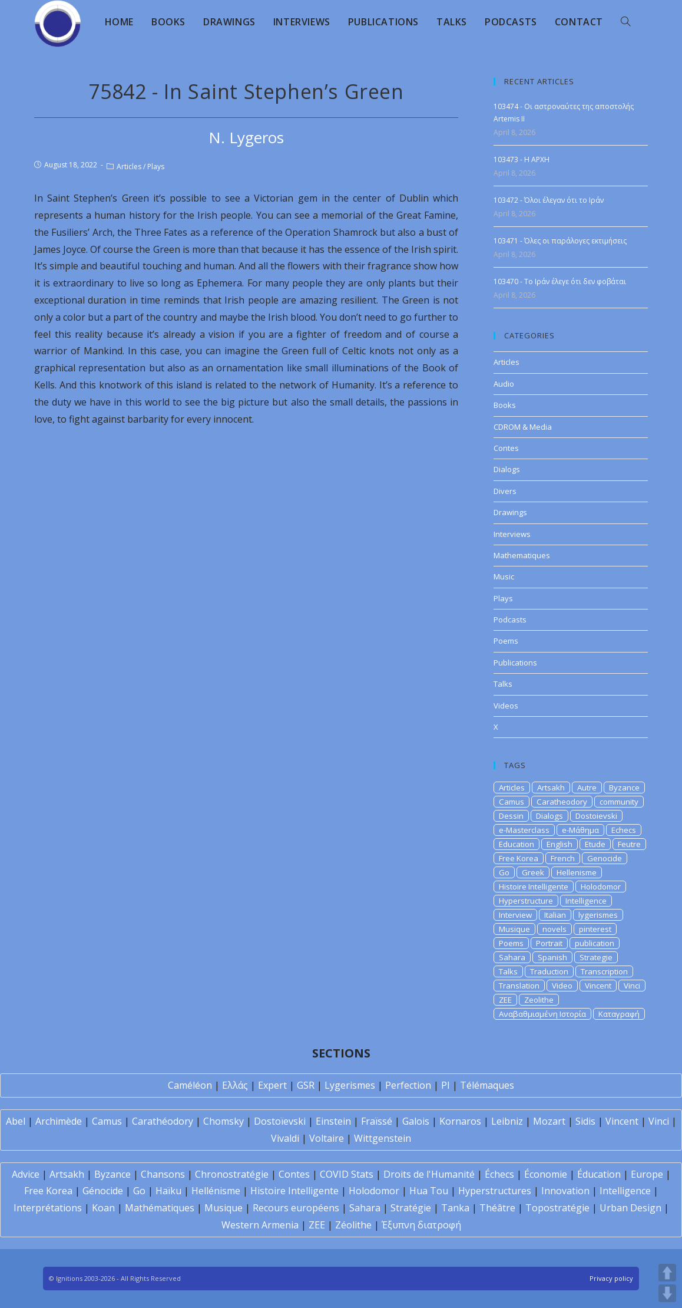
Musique (514, 929)
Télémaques (487, 1085)
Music (504, 576)
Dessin (511, 816)
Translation (519, 985)
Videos (506, 705)
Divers (505, 491)
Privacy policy (611, 1278)
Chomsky (223, 1121)
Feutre (629, 844)
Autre (587, 787)
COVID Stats (346, 1174)
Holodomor (601, 886)
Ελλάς (235, 1085)
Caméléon (190, 1085)
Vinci (632, 985)
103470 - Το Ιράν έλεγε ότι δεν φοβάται (560, 281)
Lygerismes (350, 1085)
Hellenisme (577, 872)
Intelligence (586, 900)
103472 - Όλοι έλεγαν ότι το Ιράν (549, 200)
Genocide (604, 858)
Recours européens (296, 1207)
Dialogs (507, 469)
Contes (506, 448)
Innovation (565, 1190)
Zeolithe (539, 999)
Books (505, 405)
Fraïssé (376, 1121)
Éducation (599, 1174)
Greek (533, 872)
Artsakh (551, 787)
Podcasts (510, 619)
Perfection (408, 1085)
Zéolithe (353, 1224)
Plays (155, 167)
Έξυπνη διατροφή (421, 1224)
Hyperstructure (526, 900)
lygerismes (598, 915)
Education (516, 844)
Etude (595, 844)
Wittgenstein (382, 1138)
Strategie (596, 957)
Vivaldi (285, 1138)
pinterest (595, 929)
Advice (25, 1174)
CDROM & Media (523, 426)
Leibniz (507, 1121)
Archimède (58, 1121)
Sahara (512, 957)
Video (562, 985)
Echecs (623, 830)
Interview (515, 915)
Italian (555, 915)
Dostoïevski (280, 1121)
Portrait (549, 943)
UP (667, 1272)
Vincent (598, 985)
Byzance (624, 787)
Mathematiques (522, 555)
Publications (515, 662)
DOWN (667, 1293)
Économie (545, 1174)
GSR (305, 1085)
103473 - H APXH (521, 159)
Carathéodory (162, 1121)
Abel (15, 1121)
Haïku (168, 1190)
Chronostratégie (232, 1174)
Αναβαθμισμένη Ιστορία (542, 1014)
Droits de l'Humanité (429, 1174)
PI (445, 1085)
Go (504, 872)
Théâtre (497, 1207)
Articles (129, 167)
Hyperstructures (494, 1190)
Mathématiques (159, 1207)
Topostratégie (557, 1207)
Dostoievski (596, 816)
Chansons (163, 1174)
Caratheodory (562, 801)
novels (554, 929)
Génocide (102, 1190)
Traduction (549, 971)
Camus (511, 801)
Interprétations (48, 1207)
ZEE (505, 999)
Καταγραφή (619, 1014)
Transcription (604, 971)
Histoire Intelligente (533, 886)
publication (594, 943)
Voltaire (326, 1138)
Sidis (585, 1121)
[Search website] (625, 22)
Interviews (512, 534)
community (619, 801)
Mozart (549, 1121)
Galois (415, 1121)
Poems (506, 640)
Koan (103, 1207)
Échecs (499, 1174)
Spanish (552, 957)
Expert (272, 1085)
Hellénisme (215, 1190)
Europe (647, 1174)
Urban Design (630, 1207)
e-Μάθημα (580, 830)
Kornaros (460, 1121)
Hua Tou (428, 1190)
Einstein (333, 1121)
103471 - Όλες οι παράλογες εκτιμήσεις (560, 241)
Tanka (455, 1207)
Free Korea (518, 858)
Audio (504, 383)
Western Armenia (260, 1224)
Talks (503, 683)
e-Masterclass (524, 830)
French (563, 858)
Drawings (510, 512)
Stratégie (410, 1207)
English (559, 844)
